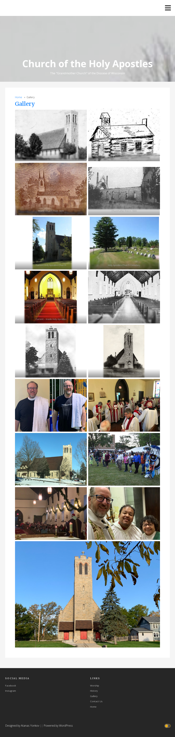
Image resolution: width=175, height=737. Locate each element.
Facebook (10, 685)
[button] (168, 8)
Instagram (10, 690)
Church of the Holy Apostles (87, 63)
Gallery (25, 103)
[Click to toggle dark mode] (168, 725)
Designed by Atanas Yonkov (22, 725)
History (94, 690)
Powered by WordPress (58, 725)
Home (18, 97)
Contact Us (96, 701)
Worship (94, 685)
